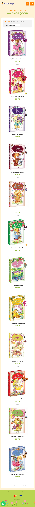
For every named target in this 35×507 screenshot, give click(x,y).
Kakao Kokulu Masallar (17, 172)
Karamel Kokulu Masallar (17, 210)
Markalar (16, 10)
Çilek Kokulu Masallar (17, 97)
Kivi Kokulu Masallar (17, 285)
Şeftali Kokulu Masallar (17, 437)
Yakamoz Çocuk (22, 10)
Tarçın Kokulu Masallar (17, 474)
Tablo (7, 21)
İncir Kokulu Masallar (18, 134)
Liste (13, 21)
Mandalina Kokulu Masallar (17, 323)
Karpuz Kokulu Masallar (17, 248)
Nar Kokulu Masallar (17, 399)
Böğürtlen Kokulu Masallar (17, 59)
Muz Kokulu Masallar (17, 361)
